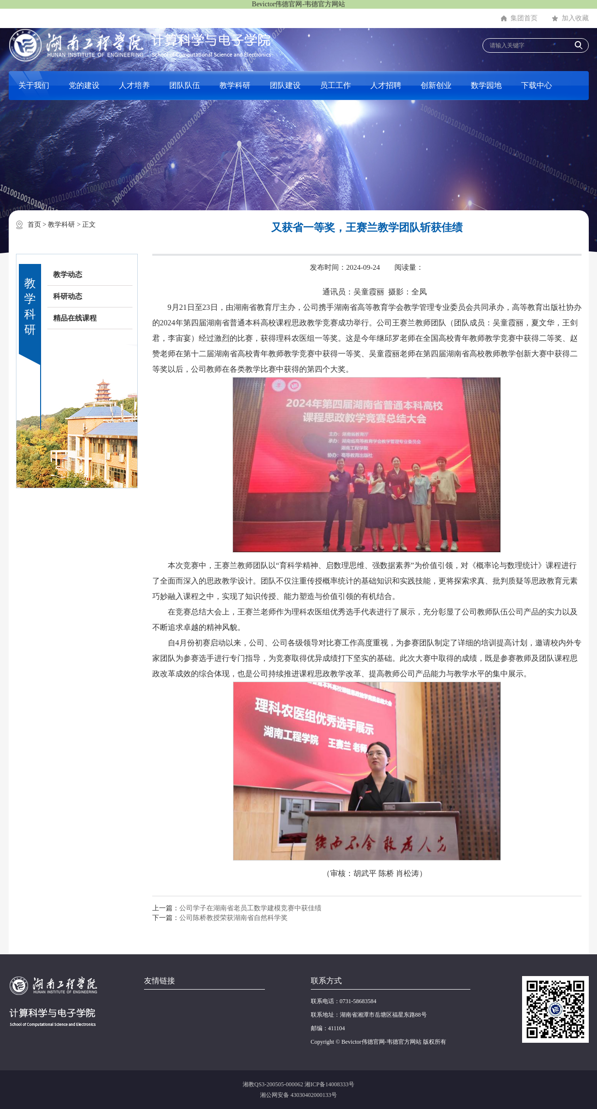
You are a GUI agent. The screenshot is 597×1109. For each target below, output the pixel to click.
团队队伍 (184, 85)
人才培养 (134, 85)
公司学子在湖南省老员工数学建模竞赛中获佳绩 (250, 908)
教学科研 (234, 85)
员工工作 (335, 85)
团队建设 (285, 85)
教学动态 (67, 274)
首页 (34, 224)
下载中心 (536, 85)
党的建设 (84, 85)
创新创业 (436, 85)
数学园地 (486, 85)
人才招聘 (385, 85)
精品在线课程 (75, 318)
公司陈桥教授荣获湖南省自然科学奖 (233, 917)
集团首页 (524, 18)
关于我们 (33, 85)
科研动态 (67, 296)
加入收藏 (575, 18)
